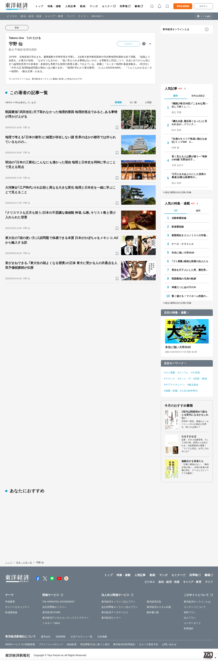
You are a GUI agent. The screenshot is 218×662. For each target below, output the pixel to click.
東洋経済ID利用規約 (124, 644)
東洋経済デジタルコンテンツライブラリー (65, 617)
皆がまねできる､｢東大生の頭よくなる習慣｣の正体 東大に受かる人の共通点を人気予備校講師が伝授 (61, 265)
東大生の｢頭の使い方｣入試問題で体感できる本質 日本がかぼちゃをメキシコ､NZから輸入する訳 (61, 240)
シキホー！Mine (51, 623)
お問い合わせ (169, 644)
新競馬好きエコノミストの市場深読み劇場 (190, 235)
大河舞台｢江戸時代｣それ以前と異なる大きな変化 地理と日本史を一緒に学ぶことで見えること (60, 190)
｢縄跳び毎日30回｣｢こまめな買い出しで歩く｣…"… (189, 105)
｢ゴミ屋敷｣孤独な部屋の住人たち (190, 261)
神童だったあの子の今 (184, 287)
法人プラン (190, 617)
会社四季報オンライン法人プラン (119, 607)
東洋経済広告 (154, 601)
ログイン (203, 6)
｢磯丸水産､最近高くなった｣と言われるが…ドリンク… (189, 123)
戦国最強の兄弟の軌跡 (184, 278)
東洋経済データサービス (114, 612)
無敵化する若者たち (192, 461)
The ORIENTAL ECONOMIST (58, 601)
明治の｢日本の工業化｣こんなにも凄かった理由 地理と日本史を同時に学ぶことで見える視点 (60, 165)
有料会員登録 (183, 6)
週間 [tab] (198, 210)
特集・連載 (54, 6)
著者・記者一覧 (24, 562)
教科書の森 (153, 612)
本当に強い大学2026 (183, 252)
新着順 (118, 102)
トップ (39, 6)
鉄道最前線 (178, 226)
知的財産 (71, 644)
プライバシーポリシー (51, 644)
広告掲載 (102, 636)
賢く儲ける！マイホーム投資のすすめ (190, 296)
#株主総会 (192, 384)
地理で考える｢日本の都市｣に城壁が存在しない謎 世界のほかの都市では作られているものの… (60, 139)
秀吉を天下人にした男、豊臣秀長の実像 (190, 270)
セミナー (107, 6)
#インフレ (183, 372)
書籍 (137, 6)
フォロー (128, 44)
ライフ (71, 16)
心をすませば (188, 436)
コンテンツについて (195, 607)
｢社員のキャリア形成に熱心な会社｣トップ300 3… (189, 140)
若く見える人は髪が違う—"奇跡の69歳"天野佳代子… (189, 158)
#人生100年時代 (189, 390)
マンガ (94, 6)
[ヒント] (144, 43)
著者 (17, 27)
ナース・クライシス (183, 244)
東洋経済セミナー (111, 617)
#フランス (169, 378)
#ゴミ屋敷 (169, 372)
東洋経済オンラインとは (176, 29)
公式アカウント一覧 (81, 636)
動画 (82, 6)
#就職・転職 (171, 390)
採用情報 (60, 636)
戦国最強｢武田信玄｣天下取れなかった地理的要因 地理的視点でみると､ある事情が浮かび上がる (61, 114)
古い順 (133, 102)
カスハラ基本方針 (148, 644)
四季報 (124, 6)
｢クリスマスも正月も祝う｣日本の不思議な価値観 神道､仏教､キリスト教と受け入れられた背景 (60, 215)
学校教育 (10, 601)
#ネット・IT (184, 378)
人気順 (148, 102)
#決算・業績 (200, 378)
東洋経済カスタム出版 (159, 607)
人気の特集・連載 (177, 203)
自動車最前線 (179, 218)
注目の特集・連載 (175, 312)
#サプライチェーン (174, 384)
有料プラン (190, 612)
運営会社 (46, 636)
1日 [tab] (175, 210)
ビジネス (12, 16)
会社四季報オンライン (54, 607)
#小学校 (195, 372)
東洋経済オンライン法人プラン (118, 601)
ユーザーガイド (192, 623)
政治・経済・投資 (31, 16)
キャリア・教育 (54, 16)
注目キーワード (174, 363)
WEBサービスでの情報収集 (20, 644)
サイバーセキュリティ (17, 607)
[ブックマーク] (117, 127)
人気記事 (70, 6)
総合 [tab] (175, 95)
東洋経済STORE (51, 612)
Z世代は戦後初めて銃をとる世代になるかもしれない (194, 414)
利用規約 (188, 628)
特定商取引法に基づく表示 (95, 644)
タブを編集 (205, 16)
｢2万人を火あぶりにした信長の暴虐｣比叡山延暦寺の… (189, 176)
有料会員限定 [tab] (198, 95)
